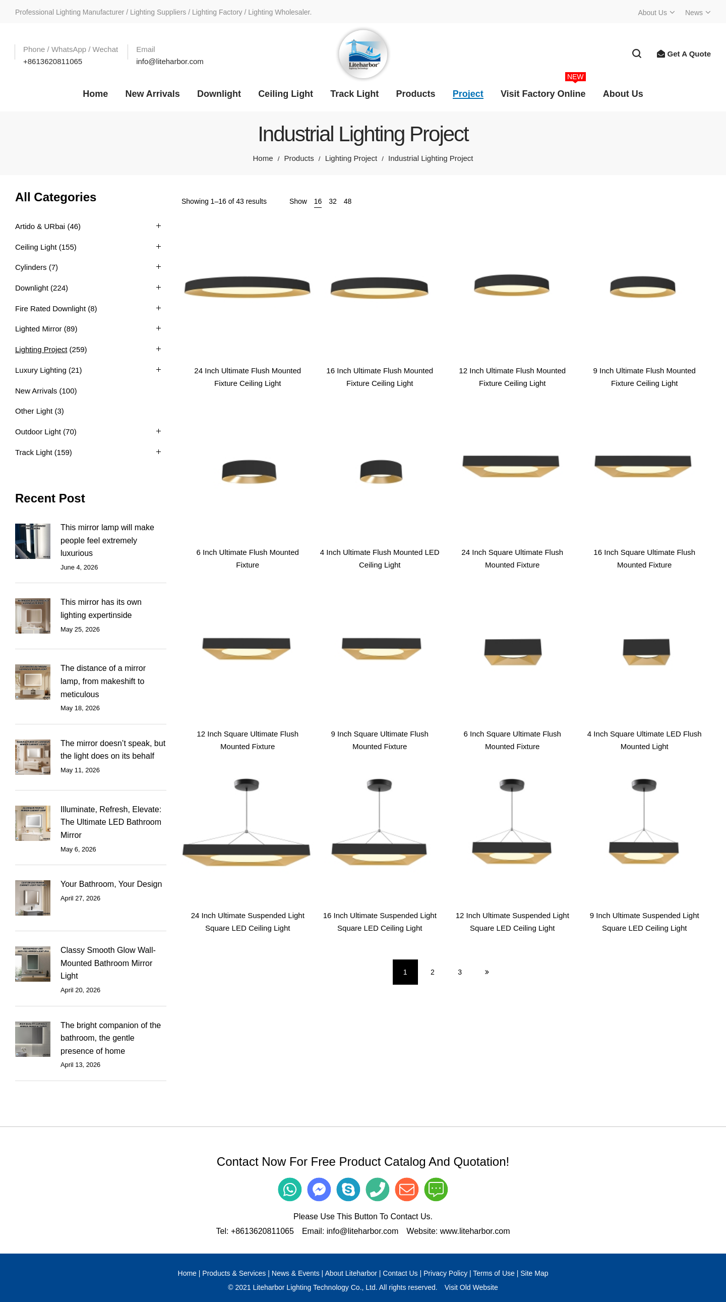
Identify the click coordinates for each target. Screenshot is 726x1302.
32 (333, 201)
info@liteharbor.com (363, 1231)
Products (299, 158)
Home (263, 158)
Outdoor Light (38, 431)
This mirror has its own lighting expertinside (101, 608)
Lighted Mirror (38, 328)
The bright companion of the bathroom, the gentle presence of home (110, 1038)
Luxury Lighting (41, 370)
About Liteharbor (351, 1273)
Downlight (31, 288)
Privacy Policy (445, 1273)
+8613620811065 (262, 1231)
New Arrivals (36, 390)
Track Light (33, 452)
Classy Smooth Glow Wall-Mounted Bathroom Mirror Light (108, 963)
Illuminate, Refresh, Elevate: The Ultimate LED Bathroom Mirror (110, 822)
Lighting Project (351, 158)
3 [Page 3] (460, 972)
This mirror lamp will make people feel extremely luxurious (107, 540)
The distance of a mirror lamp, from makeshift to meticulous (103, 681)
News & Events (296, 1273)
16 (318, 201)
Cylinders (31, 267)
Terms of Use (493, 1273)
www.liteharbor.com (475, 1231)
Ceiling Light (36, 247)
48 (348, 201)
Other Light (33, 411)
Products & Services (234, 1273)
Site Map (534, 1273)
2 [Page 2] (433, 972)
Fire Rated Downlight (50, 308)
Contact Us (400, 1273)
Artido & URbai (40, 226)
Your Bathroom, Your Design (111, 884)
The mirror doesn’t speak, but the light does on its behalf (112, 750)
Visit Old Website (471, 1287)
